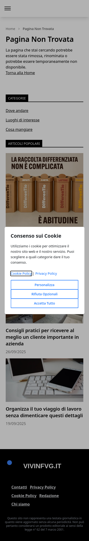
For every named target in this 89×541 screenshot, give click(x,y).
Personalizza (45, 285)
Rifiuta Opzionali (44, 294)
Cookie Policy (21, 273)
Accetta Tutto (44, 303)
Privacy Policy (46, 273)
